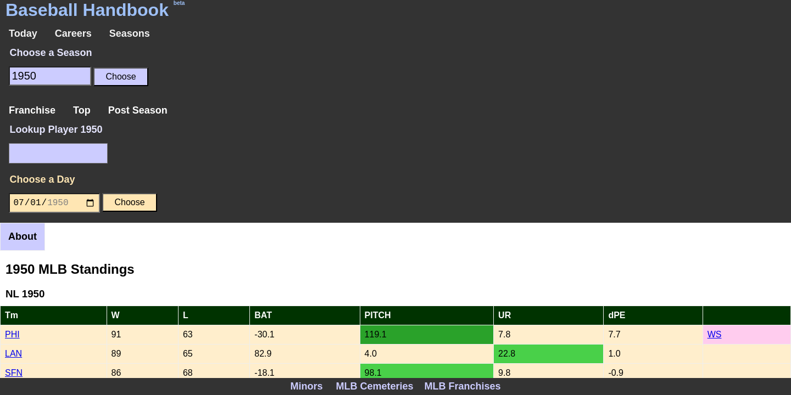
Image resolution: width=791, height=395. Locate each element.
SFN (14, 372)
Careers (73, 33)
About (22, 236)
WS (715, 334)
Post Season (138, 110)
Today (23, 33)
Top (82, 110)
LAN (13, 353)
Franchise (32, 110)
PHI (12, 334)
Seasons (129, 33)
